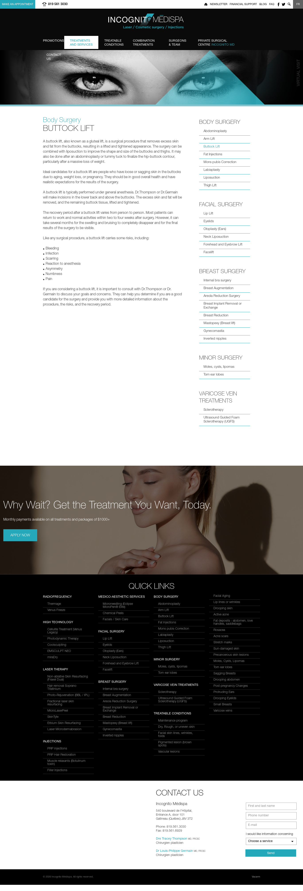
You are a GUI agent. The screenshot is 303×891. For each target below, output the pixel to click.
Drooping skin (223, 608)
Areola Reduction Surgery (222, 296)
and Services (81, 43)
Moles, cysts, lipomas (219, 367)
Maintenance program (173, 720)
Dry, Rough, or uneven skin (176, 727)
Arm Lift (209, 139)
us (58, 57)
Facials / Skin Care (115, 660)
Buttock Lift (212, 146)
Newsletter (218, 4)
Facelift (209, 252)
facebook (278, 4)
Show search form (289, 4)
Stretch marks (223, 642)
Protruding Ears (224, 692)
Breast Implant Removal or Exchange (223, 305)
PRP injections (112, 604)
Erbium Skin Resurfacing (64, 650)
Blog (263, 4)
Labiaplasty (212, 170)
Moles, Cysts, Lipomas (229, 661)
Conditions (114, 43)
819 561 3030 (58, 4)
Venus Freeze (56, 682)
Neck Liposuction (216, 237)
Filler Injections (113, 625)
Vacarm (256, 883)
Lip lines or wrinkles (227, 602)
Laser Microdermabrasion (64, 656)
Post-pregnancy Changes (231, 686)
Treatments (148, 43)
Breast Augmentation (218, 288)
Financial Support (243, 4)
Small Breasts (223, 704)
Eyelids (209, 221)
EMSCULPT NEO (59, 723)
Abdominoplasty (215, 131)
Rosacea (219, 630)
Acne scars (221, 636)
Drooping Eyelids (225, 698)
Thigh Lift (210, 185)
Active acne (221, 614)
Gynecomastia (214, 331)
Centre (216, 43)
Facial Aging (222, 596)
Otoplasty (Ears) (215, 229)
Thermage (54, 676)
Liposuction (212, 177)
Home (206, 4)
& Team (177, 43)
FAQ (271, 4)
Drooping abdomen (227, 679)
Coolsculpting (56, 717)
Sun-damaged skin (226, 648)
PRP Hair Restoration (117, 610)
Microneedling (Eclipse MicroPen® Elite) (118, 647)
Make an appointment (17, 4)
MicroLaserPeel (57, 638)
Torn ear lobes (214, 374)
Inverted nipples (215, 338)
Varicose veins (223, 710)
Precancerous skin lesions (231, 655)
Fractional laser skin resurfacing (60, 630)
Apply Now (20, 535)
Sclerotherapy (213, 410)
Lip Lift (208, 213)
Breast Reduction (216, 315)
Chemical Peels (113, 654)
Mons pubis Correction (220, 162)
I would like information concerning (269, 840)
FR (298, 4)
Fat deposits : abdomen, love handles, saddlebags (233, 622)
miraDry (52, 729)
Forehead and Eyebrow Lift (223, 244)
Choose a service (260, 847)
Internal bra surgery (217, 280)
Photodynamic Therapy (62, 710)
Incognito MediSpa (151, 22)
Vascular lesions (169, 751)
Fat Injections (213, 154)
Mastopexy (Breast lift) (219, 323)
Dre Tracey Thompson (171, 845)
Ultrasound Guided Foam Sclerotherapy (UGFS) (222, 419)
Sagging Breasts (225, 673)
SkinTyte (52, 644)
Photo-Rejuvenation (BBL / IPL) (68, 622)
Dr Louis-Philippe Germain (174, 857)
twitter (284, 4)
